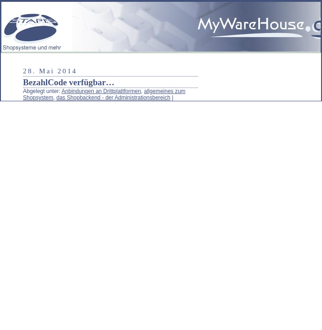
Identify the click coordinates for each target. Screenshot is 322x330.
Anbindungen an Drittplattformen (101, 91)
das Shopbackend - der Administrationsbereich (113, 97)
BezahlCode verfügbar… (68, 82)
